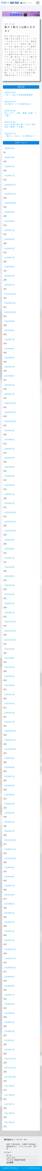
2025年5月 (10, 248)
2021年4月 (10, 695)
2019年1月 (10, 940)
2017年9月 (10, 1086)
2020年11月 (10, 740)
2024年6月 (10, 349)
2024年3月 (10, 376)
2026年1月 (10, 176)
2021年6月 (10, 676)
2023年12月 (10, 403)
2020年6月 (10, 786)
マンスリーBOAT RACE (15, 1160)
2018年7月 (10, 995)
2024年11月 (10, 303)
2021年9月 (10, 649)
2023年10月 (10, 421)
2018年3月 (10, 1031)
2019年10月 (10, 858)
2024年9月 (10, 321)
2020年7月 (10, 776)
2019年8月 (10, 877)
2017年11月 (10, 1068)
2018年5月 (10, 1013)
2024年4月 (10, 367)
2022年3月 (10, 594)
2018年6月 (10, 1004)
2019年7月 (10, 886)
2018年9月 (10, 977)
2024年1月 (10, 394)
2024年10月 (10, 312)
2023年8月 (10, 440)
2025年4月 (10, 257)
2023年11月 (10, 412)
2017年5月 (10, 1122)
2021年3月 (10, 704)
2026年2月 (10, 166)
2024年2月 (10, 385)
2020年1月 (10, 831)
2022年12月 (10, 512)
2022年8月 (10, 549)
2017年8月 (10, 1095)
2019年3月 (10, 922)
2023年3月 (10, 485)
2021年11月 (10, 631)
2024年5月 (10, 358)
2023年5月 (10, 467)
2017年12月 (10, 1059)
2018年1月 (10, 1050)
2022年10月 (10, 531)
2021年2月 (10, 713)
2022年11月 (10, 522)
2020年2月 (10, 822)
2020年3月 (10, 813)
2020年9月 (10, 758)
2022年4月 (10, 585)
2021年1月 (10, 722)
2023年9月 (10, 431)
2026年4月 (10, 148)
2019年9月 (10, 867)
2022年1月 (10, 613)
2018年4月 (10, 1022)
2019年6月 (10, 895)
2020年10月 (10, 749)
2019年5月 (10, 904)
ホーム (9, 1155)
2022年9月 (10, 540)
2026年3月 (10, 157)
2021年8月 (10, 658)
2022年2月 (10, 603)
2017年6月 (10, 1113)
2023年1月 (10, 503)
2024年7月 (10, 340)
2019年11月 (10, 849)
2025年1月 (10, 285)
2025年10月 (10, 203)
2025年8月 (10, 221)
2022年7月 (10, 558)
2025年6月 (10, 239)
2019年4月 (10, 913)
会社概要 (9, 1162)
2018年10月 (10, 968)
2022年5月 (10, 576)
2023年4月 (10, 476)
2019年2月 (10, 931)
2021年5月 (10, 685)
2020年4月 (10, 804)
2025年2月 (10, 276)
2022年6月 (10, 567)
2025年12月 (10, 185)
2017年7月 (10, 1104)
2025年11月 (10, 194)
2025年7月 (10, 230)
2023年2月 (10, 494)
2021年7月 (10, 667)
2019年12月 (10, 840)
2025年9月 (10, 212)
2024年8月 (10, 330)
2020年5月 (10, 795)
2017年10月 (10, 1077)
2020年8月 (10, 767)
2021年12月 (10, 622)
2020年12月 (10, 731)
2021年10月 (10, 640)
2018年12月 (10, 949)
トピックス (10, 1158)
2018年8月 (10, 986)
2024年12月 (10, 294)
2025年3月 (10, 267)
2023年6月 (10, 458)
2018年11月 (10, 958)
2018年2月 (10, 1040)
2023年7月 (10, 449)
